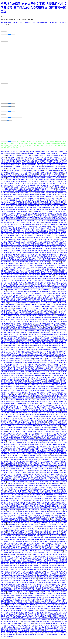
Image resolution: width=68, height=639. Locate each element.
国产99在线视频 (42, 452)
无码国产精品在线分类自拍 (30, 162)
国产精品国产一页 (38, 449)
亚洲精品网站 (63, 469)
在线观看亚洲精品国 (58, 542)
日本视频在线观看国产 (48, 292)
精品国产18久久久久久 (22, 499)
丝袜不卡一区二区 (22, 242)
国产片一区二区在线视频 (36, 173)
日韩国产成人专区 (34, 242)
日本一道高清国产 (33, 460)
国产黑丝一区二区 (40, 495)
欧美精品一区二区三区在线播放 (25, 326)
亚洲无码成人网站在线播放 (41, 307)
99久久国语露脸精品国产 (20, 475)
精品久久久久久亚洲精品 (20, 574)
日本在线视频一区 (40, 245)
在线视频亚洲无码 (34, 152)
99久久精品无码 (24, 324)
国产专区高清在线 (55, 331)
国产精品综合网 (62, 581)
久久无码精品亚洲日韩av (29, 434)
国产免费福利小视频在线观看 (12, 374)
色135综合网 (27, 469)
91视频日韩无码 (30, 361)
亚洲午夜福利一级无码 (8, 613)
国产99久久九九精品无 (8, 559)
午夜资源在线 (53, 618)
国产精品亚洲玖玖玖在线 (29, 313)
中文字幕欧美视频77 (7, 307)
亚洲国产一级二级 (23, 277)
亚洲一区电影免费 (34, 288)
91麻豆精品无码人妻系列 (46, 482)
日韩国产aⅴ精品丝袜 (36, 631)
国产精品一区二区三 (55, 471)
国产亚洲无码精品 (61, 527)
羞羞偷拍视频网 (42, 594)
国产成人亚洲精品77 (47, 283)
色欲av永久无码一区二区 (8, 561)
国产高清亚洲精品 (57, 188)
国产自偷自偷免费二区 (50, 406)
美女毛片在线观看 (11, 210)
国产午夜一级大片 (45, 395)
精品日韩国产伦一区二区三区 (23, 480)
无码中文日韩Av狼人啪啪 (44, 451)
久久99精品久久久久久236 (57, 415)
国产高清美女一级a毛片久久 (47, 176)
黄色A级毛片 (12, 538)
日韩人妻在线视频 (17, 341)
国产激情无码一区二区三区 (11, 262)
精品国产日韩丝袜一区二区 (27, 154)
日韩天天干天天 (62, 559)
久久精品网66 (60, 529)
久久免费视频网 (34, 548)
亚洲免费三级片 (42, 163)
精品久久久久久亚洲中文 (56, 402)
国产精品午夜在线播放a (36, 589)
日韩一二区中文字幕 (43, 236)
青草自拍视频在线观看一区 (28, 352)
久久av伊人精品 (56, 490)
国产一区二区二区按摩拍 (15, 533)
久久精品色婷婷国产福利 (55, 389)
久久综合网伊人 (60, 572)
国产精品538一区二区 (15, 549)
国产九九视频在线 (31, 602)
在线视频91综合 (53, 257)
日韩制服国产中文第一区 (52, 624)
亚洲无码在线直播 (8, 191)
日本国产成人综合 (9, 322)
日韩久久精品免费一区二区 (14, 469)
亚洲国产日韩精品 (61, 229)
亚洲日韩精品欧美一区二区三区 (27, 247)
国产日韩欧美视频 (29, 447)
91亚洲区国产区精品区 (60, 557)
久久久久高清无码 (46, 514)
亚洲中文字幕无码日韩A (26, 158)
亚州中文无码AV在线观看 (27, 486)
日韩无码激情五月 (42, 259)
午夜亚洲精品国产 (57, 193)
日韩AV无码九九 (40, 266)
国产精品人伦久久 (26, 218)
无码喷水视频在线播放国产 (28, 314)
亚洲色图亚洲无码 (12, 525)
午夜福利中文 (13, 328)
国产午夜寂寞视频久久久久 (42, 622)
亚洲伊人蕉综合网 (46, 184)
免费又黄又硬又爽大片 (51, 417)
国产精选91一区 (44, 484)
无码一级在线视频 (54, 430)
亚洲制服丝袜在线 (29, 382)
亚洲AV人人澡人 (22, 460)
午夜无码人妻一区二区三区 (23, 309)
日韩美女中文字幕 (26, 182)
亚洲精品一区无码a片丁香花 (48, 391)
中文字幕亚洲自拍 (32, 238)
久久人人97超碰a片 (38, 410)
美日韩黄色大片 (44, 370)
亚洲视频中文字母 (35, 324)
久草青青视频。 (55, 169)
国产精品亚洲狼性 (61, 512)
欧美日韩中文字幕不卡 (20, 430)
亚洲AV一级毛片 (6, 260)
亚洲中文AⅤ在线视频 (54, 445)
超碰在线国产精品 (6, 387)
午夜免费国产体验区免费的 (31, 283)
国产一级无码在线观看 (36, 501)
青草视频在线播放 (37, 316)
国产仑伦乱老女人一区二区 (12, 245)
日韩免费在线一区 (12, 449)
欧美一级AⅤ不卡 (45, 454)
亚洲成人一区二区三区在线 (45, 154)
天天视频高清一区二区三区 (47, 305)
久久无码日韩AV (25, 249)
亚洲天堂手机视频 (28, 350)
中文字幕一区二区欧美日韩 (35, 167)
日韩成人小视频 (60, 482)
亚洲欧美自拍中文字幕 (42, 331)
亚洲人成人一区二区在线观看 (58, 259)
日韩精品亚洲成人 (18, 231)
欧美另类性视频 (33, 176)
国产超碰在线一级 (60, 577)
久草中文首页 (32, 516)
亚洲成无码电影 (49, 221)
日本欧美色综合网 (28, 598)
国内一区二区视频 (53, 594)
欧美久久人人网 (31, 335)
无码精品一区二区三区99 (10, 436)
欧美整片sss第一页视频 (51, 469)
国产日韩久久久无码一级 (28, 615)
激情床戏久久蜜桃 (50, 410)
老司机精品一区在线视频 (17, 339)
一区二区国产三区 (43, 428)
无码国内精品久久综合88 (43, 436)
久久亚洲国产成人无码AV (52, 316)
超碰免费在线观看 (38, 600)
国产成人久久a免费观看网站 (54, 551)
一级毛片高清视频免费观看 (27, 257)
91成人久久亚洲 (25, 518)
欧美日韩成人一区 (7, 471)
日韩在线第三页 (32, 439)
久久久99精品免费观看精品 (18, 378)
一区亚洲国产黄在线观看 (38, 628)
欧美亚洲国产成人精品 (22, 296)
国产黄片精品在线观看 (21, 462)
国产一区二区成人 (17, 184)
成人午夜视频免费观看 (53, 521)
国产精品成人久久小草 (13, 354)
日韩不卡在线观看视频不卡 (41, 363)
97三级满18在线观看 (19, 335)
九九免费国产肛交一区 (33, 488)
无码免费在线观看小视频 (53, 173)
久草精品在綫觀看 (17, 268)
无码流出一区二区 (24, 156)
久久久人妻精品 (29, 572)
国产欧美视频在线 (40, 311)
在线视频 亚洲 (29, 443)
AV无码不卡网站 (16, 350)
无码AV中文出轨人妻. (9, 633)
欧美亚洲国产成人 (52, 603)
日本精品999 (53, 419)
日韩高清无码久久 (50, 270)
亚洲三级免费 (34, 546)
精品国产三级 (15, 404)
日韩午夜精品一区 (31, 473)
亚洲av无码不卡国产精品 (34, 240)
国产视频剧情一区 (33, 204)
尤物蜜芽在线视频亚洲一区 (51, 441)
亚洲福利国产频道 (6, 514)
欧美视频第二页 (10, 197)
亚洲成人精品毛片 (34, 421)
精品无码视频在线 (6, 288)
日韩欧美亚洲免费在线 (39, 203)
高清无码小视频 (43, 232)
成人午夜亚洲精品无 (25, 449)
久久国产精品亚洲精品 (30, 533)
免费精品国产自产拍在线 (28, 452)
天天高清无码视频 (29, 219)
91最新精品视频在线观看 (41, 544)
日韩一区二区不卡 (18, 514)
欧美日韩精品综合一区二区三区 (57, 570)
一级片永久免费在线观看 (51, 501)
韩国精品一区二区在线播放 (12, 163)
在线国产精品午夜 (55, 484)
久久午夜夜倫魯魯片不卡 (44, 206)
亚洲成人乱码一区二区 (43, 486)
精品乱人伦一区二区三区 (46, 577)
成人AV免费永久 (18, 311)
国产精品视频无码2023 (8, 529)
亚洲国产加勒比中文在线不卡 (22, 318)
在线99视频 (21, 285)
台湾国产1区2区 (55, 635)
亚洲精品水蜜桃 (25, 546)
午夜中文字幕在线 (49, 268)
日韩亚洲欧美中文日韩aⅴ (52, 507)
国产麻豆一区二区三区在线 (23, 600)
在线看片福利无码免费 (18, 298)
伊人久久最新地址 (61, 626)
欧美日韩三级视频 (53, 452)
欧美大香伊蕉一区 (17, 283)
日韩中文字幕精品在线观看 (20, 521)
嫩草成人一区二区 (24, 592)
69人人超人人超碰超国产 (49, 585)
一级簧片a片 (28, 398)
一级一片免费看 (34, 523)
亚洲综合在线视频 (41, 456)
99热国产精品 (20, 329)
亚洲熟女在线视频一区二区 (28, 424)
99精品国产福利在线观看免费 (48, 253)
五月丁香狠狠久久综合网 (25, 406)
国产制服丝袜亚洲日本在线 (49, 609)
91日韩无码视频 (22, 439)
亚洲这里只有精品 (42, 575)
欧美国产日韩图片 (8, 208)
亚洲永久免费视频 (46, 557)
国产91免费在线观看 (7, 607)
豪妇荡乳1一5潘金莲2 (47, 275)
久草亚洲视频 (51, 163)
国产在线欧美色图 (58, 294)
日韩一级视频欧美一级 (18, 488)
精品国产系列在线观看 (32, 391)
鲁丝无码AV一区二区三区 (30, 290)
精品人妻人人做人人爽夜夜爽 (15, 443)
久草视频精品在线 (12, 465)
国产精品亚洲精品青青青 (32, 251)
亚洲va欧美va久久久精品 (32, 514)
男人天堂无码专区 (31, 329)
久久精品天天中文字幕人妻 (20, 417)
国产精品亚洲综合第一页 (48, 341)
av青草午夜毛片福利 (28, 245)
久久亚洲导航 (7, 551)
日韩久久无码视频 (37, 171)
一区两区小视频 (51, 359)
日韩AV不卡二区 (46, 288)
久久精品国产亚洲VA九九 (26, 438)
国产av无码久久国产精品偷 (14, 382)
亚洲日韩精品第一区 (24, 212)
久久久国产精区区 (14, 352)
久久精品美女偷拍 (40, 603)
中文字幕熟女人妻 (18, 575)
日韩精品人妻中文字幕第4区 (22, 171)
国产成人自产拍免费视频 (42, 598)
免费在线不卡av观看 (9, 329)
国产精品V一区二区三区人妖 (36, 369)
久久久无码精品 (50, 572)
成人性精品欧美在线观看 (33, 609)
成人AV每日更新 (40, 583)
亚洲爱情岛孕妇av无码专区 (36, 605)
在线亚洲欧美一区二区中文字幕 (49, 208)
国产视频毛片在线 (17, 188)
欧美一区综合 (7, 598)
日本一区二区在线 (21, 577)
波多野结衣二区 (62, 270)
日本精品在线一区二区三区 (37, 531)
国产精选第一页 (13, 324)
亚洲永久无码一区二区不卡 (47, 385)
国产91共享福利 (46, 193)
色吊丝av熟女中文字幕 (50, 467)
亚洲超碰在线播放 (58, 240)
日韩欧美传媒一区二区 (8, 167)
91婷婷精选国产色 (27, 359)
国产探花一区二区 (26, 624)
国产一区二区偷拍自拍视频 (19, 376)
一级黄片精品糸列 (36, 383)
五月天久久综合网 (35, 585)
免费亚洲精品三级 (6, 152)
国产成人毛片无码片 (13, 169)
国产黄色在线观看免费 (40, 633)
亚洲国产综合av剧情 (54, 456)
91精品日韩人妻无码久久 (52, 449)
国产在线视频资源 (21, 197)
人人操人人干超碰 (42, 562)
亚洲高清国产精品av (17, 370)
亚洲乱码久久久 (18, 456)
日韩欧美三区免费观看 (35, 197)
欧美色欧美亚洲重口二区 (22, 505)
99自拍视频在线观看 (31, 512)
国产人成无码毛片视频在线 (58, 286)
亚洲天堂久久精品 (12, 156)
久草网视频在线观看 (32, 285)
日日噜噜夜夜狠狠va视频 (34, 298)
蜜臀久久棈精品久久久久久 (56, 579)
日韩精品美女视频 (49, 171)
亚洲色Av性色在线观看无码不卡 (20, 413)
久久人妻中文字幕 (43, 618)
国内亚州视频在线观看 (58, 272)
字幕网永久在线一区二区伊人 (40, 348)
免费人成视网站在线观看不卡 (38, 376)
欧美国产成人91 (8, 548)
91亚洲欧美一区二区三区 (20, 288)
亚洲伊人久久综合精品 (45, 352)
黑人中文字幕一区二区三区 (38, 445)
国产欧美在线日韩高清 (11, 154)
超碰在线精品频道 (48, 279)
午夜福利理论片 (41, 219)
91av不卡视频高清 (43, 160)
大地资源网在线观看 (7, 564)
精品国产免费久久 (40, 158)
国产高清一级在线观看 (46, 162)
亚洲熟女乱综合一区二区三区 (31, 549)
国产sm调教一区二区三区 (25, 503)
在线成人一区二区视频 (53, 393)
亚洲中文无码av (30, 303)
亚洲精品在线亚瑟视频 (13, 182)
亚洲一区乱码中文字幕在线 (11, 249)
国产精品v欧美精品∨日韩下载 (38, 475)
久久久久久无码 (29, 495)
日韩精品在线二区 (18, 199)
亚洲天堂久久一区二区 (14, 622)
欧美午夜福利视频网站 (57, 486)
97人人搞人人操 (15, 452)
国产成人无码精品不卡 (41, 408)
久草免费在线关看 (57, 301)
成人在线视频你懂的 (48, 413)
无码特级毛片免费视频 (44, 329)
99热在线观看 (12, 396)
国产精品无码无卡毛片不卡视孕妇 (43, 309)
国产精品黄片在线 (34, 273)
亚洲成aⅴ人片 (14, 626)
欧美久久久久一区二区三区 (44, 303)
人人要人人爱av (32, 430)
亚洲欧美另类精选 (52, 495)
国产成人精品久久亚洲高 (49, 421)
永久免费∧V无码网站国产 (21, 223)
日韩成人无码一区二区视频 (11, 542)
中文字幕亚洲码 (32, 577)
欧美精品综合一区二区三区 (21, 471)
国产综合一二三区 (52, 531)
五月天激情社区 (31, 534)
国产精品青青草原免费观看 (27, 402)
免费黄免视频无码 (55, 534)
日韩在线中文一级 (57, 204)
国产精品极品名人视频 (25, 328)
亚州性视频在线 (51, 201)
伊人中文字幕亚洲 (6, 574)
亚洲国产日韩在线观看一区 (11, 229)
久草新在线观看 (60, 333)
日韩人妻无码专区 (21, 482)
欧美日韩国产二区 (52, 219)
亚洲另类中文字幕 (44, 169)
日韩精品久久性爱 (39, 178)
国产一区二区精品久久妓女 (15, 594)
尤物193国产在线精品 (56, 175)
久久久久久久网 (37, 182)
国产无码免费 (43, 296)
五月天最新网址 (43, 430)
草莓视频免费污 (6, 557)
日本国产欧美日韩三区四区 (39, 555)
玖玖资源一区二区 (56, 322)
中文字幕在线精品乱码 (57, 458)
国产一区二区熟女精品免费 (12, 434)
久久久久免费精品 (27, 374)
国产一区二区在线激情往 (23, 225)
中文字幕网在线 (59, 602)
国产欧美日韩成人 (29, 456)
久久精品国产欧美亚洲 (38, 156)
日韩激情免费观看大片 (37, 337)
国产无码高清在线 (14, 193)
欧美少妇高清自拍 (43, 516)
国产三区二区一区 (58, 184)
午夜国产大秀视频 (34, 538)
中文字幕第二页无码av (57, 236)
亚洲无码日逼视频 (14, 536)
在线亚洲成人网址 (48, 592)
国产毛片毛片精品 (8, 361)
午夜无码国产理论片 (16, 495)
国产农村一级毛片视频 (57, 438)
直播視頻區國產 (16, 294)
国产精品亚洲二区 (53, 633)
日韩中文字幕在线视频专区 (30, 253)
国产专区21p (50, 311)
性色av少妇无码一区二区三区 (13, 331)
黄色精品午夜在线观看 (24, 190)
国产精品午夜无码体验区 (16, 206)
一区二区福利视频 (36, 493)
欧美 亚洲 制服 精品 (53, 244)
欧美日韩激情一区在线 (39, 570)
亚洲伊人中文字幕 (23, 210)
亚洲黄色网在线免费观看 (21, 548)
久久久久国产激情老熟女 (17, 303)
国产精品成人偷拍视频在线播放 (37, 244)
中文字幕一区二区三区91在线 (13, 221)
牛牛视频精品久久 (8, 600)
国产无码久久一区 (35, 564)
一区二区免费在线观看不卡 (56, 376)
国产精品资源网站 (49, 328)
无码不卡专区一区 (50, 212)
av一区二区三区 (8, 456)
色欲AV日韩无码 (55, 160)
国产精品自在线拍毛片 (54, 587)
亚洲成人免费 (14, 596)
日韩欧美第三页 (43, 533)
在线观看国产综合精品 (53, 344)
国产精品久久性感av (35, 365)
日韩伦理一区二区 (55, 428)
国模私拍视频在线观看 (13, 160)
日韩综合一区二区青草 (8, 272)
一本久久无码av (51, 178)
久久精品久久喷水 (55, 262)
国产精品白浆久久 (15, 540)
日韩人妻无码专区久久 (21, 484)
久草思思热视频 (21, 238)
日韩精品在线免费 (49, 613)
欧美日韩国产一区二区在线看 (31, 294)
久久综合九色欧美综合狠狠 (46, 512)
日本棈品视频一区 (60, 165)
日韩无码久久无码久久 (54, 503)
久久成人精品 (11, 482)
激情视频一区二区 (23, 523)
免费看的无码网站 (26, 354)
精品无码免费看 (58, 462)
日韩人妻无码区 (6, 479)
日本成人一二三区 (43, 404)
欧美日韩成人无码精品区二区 (23, 307)
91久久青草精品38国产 (13, 344)
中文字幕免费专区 (21, 516)
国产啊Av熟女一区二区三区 (29, 581)
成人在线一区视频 (48, 165)
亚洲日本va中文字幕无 (49, 190)
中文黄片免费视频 (11, 503)
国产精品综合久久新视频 (22, 383)
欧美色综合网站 (27, 165)
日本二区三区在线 (60, 488)
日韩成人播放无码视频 (27, 372)
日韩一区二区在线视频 (56, 575)
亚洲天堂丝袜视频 (21, 529)
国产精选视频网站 (57, 395)
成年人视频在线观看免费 (48, 396)
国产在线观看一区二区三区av (13, 590)
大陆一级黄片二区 (12, 555)
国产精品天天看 (44, 510)
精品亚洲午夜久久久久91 (40, 354)
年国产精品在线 (47, 365)
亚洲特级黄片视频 (26, 570)
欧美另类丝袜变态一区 (18, 534)
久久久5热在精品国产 (18, 618)
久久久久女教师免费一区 (27, 525)
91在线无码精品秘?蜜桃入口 (17, 520)
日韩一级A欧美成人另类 (8, 583)
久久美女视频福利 (12, 510)
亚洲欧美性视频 (59, 279)
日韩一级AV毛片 (38, 328)
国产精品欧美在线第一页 (56, 408)
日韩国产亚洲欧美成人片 (34, 279)
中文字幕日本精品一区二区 (30, 260)
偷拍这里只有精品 (24, 346)
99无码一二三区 (55, 363)
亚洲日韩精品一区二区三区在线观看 (18, 270)
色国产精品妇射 (31, 236)
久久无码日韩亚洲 (6, 275)
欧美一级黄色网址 (35, 465)
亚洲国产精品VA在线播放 (18, 357)
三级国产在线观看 (24, 555)
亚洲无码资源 (19, 208)
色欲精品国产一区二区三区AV (55, 266)
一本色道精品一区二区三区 (19, 589)
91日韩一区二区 (55, 411)
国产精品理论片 (21, 583)
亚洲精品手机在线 (50, 559)
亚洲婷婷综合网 (60, 313)
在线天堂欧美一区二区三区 (14, 234)
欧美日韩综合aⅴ (18, 387)
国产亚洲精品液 (62, 477)
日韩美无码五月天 (11, 212)
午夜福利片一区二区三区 (53, 277)
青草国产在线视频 (60, 283)
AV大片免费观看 (44, 546)
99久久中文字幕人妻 (36, 223)
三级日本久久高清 (46, 462)
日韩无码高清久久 (22, 531)
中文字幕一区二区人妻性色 (28, 404)
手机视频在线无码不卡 (16, 553)
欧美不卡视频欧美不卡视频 (12, 508)
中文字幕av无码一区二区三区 (28, 527)
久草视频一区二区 (60, 182)
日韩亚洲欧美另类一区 (56, 516)
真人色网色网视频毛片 (31, 208)
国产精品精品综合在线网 (27, 436)
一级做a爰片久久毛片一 (14, 290)
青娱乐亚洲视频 (12, 523)
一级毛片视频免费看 (22, 445)
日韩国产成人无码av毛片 (16, 259)
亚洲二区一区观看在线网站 (9, 285)
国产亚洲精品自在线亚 (10, 277)
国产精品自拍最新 (35, 300)
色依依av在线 (8, 292)
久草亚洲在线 (44, 419)
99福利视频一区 (10, 516)
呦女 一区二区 (59, 314)
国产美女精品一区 (29, 266)
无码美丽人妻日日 (32, 520)
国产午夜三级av (46, 251)
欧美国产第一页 (36, 346)
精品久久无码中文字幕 (25, 477)
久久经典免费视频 (6, 628)
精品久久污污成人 (45, 272)
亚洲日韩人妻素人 (31, 186)
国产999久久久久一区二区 (48, 508)
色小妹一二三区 (39, 507)
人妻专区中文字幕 (48, 182)
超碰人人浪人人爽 (8, 426)
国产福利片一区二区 (40, 503)
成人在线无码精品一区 (45, 339)
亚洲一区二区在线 (49, 225)
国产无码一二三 (33, 482)
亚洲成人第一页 (42, 587)
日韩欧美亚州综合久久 (45, 473)
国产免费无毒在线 (27, 393)
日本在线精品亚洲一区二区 (44, 372)
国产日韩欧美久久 (14, 566)
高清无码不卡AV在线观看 (23, 426)
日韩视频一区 (37, 406)
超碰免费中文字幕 (12, 486)
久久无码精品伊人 (39, 393)
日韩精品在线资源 (27, 622)
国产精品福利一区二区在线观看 (29, 305)
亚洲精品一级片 (31, 587)
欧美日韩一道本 (18, 447)
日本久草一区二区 (35, 566)
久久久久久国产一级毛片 (10, 527)
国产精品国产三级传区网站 (31, 341)
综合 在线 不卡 (61, 385)
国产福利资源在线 (36, 413)
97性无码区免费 (37, 536)
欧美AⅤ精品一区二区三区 (43, 188)
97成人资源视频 (10, 201)
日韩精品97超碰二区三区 (16, 264)
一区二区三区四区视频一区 (48, 497)
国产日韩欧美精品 (61, 225)
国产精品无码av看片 (55, 296)
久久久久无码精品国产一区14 (12, 165)
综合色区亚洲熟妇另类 (10, 286)
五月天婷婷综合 (18, 292)
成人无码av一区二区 (37, 212)
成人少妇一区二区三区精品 (21, 628)
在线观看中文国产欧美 (42, 281)
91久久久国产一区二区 (24, 561)
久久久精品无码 (46, 301)
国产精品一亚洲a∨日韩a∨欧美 (34, 231)
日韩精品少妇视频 (29, 635)
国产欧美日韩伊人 (44, 380)
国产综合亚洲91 (37, 190)
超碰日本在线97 (6, 350)
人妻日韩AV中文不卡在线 (11, 467)
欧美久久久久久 (34, 419)
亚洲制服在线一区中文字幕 (12, 408)
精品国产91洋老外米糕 (54, 423)
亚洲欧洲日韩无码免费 (49, 505)
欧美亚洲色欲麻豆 (15, 162)
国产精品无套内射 (42, 402)
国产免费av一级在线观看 (24, 633)
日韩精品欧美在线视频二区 (36, 201)
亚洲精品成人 (11, 605)
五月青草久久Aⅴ (40, 382)
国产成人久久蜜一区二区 (56, 374)
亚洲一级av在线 (9, 309)
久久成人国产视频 (6, 335)
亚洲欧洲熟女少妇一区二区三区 (34, 367)
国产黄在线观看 (6, 188)
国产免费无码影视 (58, 538)
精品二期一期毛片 (17, 320)
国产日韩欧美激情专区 (57, 544)
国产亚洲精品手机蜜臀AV (31, 320)
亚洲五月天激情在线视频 (17, 587)
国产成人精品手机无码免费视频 (33, 268)
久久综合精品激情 (32, 322)
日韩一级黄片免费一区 (20, 369)
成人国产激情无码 (27, 617)
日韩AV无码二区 (22, 380)
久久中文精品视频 (26, 536)
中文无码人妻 (15, 479)
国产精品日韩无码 (33, 272)
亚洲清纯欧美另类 (58, 339)
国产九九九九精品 (52, 574)
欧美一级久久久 (37, 165)
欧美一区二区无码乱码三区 (31, 184)
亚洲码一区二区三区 (47, 488)
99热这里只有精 (6, 227)
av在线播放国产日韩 (31, 579)
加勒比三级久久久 (16, 175)
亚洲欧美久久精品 (31, 339)
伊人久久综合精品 (23, 631)
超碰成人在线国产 (51, 605)
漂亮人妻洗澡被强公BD (41, 553)
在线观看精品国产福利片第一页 (46, 199)
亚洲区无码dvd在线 (53, 607)
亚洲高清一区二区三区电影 (20, 421)
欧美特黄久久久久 (27, 408)
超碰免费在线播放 (33, 214)
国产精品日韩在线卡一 (41, 479)
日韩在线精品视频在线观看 (39, 471)
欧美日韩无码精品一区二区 (35, 559)
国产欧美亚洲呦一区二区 (55, 234)
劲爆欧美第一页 (39, 572)
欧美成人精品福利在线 (45, 434)
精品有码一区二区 (45, 285)
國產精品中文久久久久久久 (25, 281)
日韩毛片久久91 (58, 473)
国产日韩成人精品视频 (13, 615)
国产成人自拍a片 (23, 180)
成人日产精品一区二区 (38, 249)
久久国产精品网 (46, 324)
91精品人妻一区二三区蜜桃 (19, 501)
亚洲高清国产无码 (30, 216)
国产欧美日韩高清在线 (14, 441)
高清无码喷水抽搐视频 (29, 163)
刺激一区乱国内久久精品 (12, 372)
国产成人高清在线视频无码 (30, 540)
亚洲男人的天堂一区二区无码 (16, 432)
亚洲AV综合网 (23, 626)
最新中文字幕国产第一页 (22, 191)
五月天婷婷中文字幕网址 (54, 369)
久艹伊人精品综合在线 (17, 512)
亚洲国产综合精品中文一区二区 (33, 221)
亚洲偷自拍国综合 (29, 331)
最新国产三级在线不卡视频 (38, 389)
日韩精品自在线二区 (43, 534)
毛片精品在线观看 (45, 320)
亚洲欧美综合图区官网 (46, 540)
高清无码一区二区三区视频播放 (29, 510)
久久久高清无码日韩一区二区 (53, 231)
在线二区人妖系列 (35, 210)
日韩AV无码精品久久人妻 (31, 387)
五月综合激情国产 (6, 311)
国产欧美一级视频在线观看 (32, 292)
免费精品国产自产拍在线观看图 (14, 363)
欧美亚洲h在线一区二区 (57, 404)
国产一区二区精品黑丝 (34, 568)
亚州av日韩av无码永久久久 (23, 423)
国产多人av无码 (17, 598)
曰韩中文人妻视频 (21, 167)
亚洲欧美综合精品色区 (53, 156)
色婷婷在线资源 (44, 180)
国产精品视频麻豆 (11, 631)
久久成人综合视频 (25, 410)
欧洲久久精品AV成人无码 (48, 387)
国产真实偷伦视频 (42, 415)
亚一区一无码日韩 (8, 568)
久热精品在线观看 (37, 225)
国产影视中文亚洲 (46, 542)
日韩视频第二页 (29, 311)
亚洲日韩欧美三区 (37, 318)
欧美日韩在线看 (34, 396)
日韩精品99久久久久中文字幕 (15, 216)
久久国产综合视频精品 (53, 249)
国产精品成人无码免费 (49, 566)
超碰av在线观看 (24, 465)
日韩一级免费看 (62, 305)
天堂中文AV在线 (6, 355)
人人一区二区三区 (12, 389)
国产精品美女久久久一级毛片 (19, 365)
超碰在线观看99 (51, 583)
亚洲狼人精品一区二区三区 (12, 415)
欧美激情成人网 (10, 585)
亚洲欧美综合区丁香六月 (13, 253)
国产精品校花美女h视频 (30, 385)
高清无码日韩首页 (17, 544)
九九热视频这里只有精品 (41, 480)
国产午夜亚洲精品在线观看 (12, 393)
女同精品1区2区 (27, 441)
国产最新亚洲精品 (60, 309)
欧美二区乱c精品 (19, 186)
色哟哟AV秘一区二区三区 (58, 611)
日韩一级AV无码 (59, 335)
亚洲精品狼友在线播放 (51, 357)
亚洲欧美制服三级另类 (26, 596)
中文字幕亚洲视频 (55, 553)
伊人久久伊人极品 (45, 260)
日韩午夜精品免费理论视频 (51, 383)
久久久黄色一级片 (29, 234)
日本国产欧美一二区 (39, 607)
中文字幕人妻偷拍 (19, 279)
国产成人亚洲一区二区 (48, 626)
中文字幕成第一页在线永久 (51, 561)
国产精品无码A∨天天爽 (51, 318)
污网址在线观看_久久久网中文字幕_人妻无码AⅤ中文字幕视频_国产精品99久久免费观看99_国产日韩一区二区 (34, 7)
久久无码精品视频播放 (38, 191)
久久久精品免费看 (41, 447)
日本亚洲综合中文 (43, 439)
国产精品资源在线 (21, 176)
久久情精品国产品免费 (36, 417)
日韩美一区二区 (21, 322)
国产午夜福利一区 (18, 579)
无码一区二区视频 (21, 411)
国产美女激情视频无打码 (35, 613)
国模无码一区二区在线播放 (58, 348)
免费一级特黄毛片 (55, 480)
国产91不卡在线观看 (55, 518)
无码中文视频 (50, 333)
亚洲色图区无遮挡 (40, 443)
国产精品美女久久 (57, 324)
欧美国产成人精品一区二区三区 (30, 229)
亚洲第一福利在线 (23, 396)
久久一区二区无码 (14, 203)
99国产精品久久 (28, 544)
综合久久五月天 (55, 180)
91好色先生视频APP (26, 479)
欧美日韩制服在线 (46, 242)
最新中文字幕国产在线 (42, 438)
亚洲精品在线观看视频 (43, 326)
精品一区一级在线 (9, 445)
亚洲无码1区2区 (19, 251)
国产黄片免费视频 (58, 242)
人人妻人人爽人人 (46, 273)
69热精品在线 (34, 296)
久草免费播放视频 (58, 451)
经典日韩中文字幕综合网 (19, 551)
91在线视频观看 (56, 326)
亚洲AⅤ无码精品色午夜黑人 (11, 624)
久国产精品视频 (34, 499)
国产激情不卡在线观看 (32, 454)
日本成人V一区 (57, 365)
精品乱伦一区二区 (20, 568)
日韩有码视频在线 (21, 464)
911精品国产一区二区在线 (36, 378)
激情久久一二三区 (14, 218)
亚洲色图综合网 (19, 400)
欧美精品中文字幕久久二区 (49, 300)
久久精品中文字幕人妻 (14, 178)
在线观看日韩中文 (12, 346)
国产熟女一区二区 (44, 322)
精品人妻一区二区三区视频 (57, 555)
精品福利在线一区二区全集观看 (30, 193)
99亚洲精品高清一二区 (55, 479)
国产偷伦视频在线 (60, 221)
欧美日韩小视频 (40, 344)
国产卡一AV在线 (47, 620)
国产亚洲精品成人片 (31, 611)
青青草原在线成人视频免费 (39, 518)
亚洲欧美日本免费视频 (57, 617)
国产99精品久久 (6, 572)
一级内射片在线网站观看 (41, 617)
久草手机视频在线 (51, 443)
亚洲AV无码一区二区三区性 (49, 523)
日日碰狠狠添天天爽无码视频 (16, 240)
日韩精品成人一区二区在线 (12, 313)
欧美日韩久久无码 (54, 232)
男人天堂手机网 (33, 380)
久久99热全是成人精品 (37, 270)
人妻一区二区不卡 (6, 579)
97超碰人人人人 (34, 180)
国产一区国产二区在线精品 (40, 262)
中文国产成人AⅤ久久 (56, 510)
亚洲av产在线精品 (25, 467)
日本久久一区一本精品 (57, 264)
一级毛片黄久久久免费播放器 (58, 562)
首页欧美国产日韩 (20, 244)
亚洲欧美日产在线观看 (29, 562)
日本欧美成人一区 (43, 611)
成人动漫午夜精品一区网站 (56, 475)
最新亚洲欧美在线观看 (35, 355)
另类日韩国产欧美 (27, 178)
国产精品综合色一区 (16, 507)
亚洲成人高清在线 (35, 342)
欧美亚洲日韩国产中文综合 (57, 354)
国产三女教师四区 (21, 559)
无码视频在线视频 (56, 590)
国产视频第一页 (24, 342)
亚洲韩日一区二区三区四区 (31, 301)
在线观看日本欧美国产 (49, 346)
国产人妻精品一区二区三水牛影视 (17, 173)
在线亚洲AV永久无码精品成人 (30, 542)
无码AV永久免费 (24, 389)
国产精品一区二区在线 (46, 400)
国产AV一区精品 (42, 186)
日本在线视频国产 (6, 223)
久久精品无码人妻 (30, 575)
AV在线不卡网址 (22, 490)
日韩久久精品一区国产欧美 (46, 527)
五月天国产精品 (55, 439)
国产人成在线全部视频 (40, 398)
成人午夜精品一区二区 (27, 344)
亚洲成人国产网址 (29, 451)
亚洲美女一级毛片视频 (33, 432)
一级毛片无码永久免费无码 (36, 464)
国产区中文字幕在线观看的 (47, 581)
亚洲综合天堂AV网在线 (38, 333)
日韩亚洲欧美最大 (44, 520)
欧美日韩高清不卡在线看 (24, 492)
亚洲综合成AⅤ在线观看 (45, 195)
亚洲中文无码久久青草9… (46, 313)
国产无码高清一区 (23, 538)
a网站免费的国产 (56, 520)
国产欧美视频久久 (52, 255)
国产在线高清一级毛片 (41, 374)
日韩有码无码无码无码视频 (54, 191)
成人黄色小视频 (50, 529)
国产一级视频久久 (8, 423)
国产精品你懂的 (37, 441)
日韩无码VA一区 (32, 411)
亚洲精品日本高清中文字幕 (18, 214)
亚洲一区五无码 (6, 184)
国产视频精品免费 (6, 231)
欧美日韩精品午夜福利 (11, 402)
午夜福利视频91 (44, 264)
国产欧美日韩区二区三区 (13, 617)
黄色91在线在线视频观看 (32, 275)
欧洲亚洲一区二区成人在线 (49, 152)
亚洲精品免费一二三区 (49, 564)
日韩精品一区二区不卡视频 (25, 603)
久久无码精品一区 (18, 232)
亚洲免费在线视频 (11, 204)
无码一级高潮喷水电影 (30, 458)
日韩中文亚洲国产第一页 (12, 570)
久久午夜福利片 (17, 260)
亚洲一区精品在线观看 (10, 180)
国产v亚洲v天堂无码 (31, 195)
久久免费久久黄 (11, 492)
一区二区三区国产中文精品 (56, 186)
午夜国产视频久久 (17, 572)
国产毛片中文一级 (21, 201)
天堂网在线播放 (37, 561)
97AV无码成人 (62, 605)
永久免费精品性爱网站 (29, 415)
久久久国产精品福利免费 (15, 458)
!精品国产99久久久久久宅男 (29, 169)
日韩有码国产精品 (17, 266)
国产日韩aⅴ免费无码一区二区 (54, 337)
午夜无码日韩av (28, 553)
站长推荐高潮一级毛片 (18, 602)
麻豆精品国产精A (44, 214)
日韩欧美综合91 (61, 378)
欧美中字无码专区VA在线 (43, 525)
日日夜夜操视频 (48, 493)
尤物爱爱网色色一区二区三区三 (32, 620)
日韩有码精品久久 (39, 359)
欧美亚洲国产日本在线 (39, 218)
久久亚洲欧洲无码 (17, 635)
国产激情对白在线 (30, 259)
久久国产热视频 (22, 204)
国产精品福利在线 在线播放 (14, 219)
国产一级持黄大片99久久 (17, 236)
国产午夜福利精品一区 (32, 395)
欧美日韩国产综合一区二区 (11, 348)
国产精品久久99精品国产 (38, 521)
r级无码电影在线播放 (43, 216)
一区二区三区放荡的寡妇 (8, 490)
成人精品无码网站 (18, 395)
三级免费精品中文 (36, 505)
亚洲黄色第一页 (43, 424)
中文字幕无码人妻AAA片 (13, 359)
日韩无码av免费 (43, 579)
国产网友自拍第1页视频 (10, 438)
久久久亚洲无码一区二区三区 (48, 290)
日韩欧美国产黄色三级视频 (35, 529)
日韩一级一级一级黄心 (16, 451)
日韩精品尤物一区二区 (11, 257)
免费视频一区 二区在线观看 (41, 492)
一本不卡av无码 (50, 167)
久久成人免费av (52, 447)
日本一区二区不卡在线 (18, 473)
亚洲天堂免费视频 (59, 499)
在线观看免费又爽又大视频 (55, 245)
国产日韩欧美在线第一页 (16, 611)
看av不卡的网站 (6, 273)
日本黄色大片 (51, 203)
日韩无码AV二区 (45, 490)
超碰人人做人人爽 (37, 467)
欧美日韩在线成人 (43, 175)
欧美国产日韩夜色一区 (56, 281)
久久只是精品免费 (29, 188)
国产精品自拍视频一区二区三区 (48, 238)
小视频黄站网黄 (25, 348)
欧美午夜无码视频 (44, 590)
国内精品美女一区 (37, 426)
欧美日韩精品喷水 (26, 203)
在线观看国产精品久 (46, 499)
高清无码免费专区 (34, 626)
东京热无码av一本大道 (16, 497)
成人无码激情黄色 (21, 605)
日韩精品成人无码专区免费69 (49, 460)
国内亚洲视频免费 (47, 342)
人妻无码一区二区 (12, 592)
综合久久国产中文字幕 (23, 493)
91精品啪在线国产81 (22, 300)
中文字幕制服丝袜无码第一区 (52, 197)
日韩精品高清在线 (48, 355)
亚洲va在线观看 (54, 350)
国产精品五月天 (20, 361)
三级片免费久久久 (60, 367)
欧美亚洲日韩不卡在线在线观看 (46, 615)
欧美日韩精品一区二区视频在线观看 (34, 255)
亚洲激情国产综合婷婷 (60, 273)
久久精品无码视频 (14, 424)
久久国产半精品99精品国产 (45, 335)
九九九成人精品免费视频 (20, 152)
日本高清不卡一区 (57, 548)
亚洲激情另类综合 (38, 624)
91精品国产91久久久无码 (49, 465)
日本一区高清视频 (46, 294)
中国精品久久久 (47, 240)
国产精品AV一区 (58, 298)
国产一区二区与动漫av (50, 536)
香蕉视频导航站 (28, 507)
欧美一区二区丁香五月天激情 (46, 247)
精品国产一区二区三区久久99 (23, 607)
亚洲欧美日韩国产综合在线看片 (21, 316)
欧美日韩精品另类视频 (41, 350)
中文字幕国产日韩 (38, 477)
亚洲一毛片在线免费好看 (25, 286)
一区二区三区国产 (17, 385)
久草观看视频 (61, 410)
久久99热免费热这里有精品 (51, 426)
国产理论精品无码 (30, 199)
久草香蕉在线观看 (24, 333)
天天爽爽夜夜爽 (20, 428)
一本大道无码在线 (44, 411)
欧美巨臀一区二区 (45, 548)
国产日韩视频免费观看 (42, 227)
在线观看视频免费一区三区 (14, 301)
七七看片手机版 (47, 298)
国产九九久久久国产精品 (16, 391)
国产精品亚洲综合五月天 (37, 277)
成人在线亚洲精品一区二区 (50, 210)
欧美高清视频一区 (51, 382)
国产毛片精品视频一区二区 (9, 477)
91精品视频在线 (13, 333)
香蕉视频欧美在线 (15, 562)
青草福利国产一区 (21, 613)
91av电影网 (30, 583)
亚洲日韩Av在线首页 (47, 432)
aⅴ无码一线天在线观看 (30, 175)
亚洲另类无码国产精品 (32, 370)
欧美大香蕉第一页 (39, 596)
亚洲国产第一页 (34, 484)
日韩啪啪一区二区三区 (42, 635)
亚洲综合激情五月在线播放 (55, 628)
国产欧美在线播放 (26, 262)
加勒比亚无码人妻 (29, 227)
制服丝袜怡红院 (9, 383)
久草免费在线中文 (21, 272)
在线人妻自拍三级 (36, 630)
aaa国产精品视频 (42, 257)
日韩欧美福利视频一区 (48, 229)
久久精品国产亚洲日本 (32, 264)
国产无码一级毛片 (41, 234)
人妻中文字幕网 (15, 518)
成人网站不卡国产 (8, 499)
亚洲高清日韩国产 (24, 630)
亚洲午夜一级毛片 (34, 462)
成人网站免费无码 (9, 493)
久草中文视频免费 (34, 557)
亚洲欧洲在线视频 (36, 592)
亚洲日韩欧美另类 (30, 206)
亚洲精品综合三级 (56, 216)
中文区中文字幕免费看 (22, 564)
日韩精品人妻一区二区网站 (19, 273)
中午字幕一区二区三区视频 (34, 357)
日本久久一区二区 (51, 596)
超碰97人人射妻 (48, 631)
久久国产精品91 (13, 342)
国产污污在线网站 (18, 275)
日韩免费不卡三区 (54, 533)
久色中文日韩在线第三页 (16, 195)
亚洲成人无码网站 (50, 378)
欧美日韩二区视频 (31, 428)
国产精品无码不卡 (52, 158)
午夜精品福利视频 (24, 337)
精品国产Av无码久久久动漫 (30, 508)
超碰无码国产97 (52, 218)
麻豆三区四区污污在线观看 (15, 398)
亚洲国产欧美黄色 (43, 458)
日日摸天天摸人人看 (12, 305)
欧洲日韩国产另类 (59, 493)
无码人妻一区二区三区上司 (28, 160)
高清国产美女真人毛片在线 (37, 574)
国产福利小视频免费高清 (31, 497)
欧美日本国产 (24, 566)
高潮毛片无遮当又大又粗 (19, 355)
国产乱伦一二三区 (17, 227)
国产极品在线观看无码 (15, 255)
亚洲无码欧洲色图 (45, 204)
